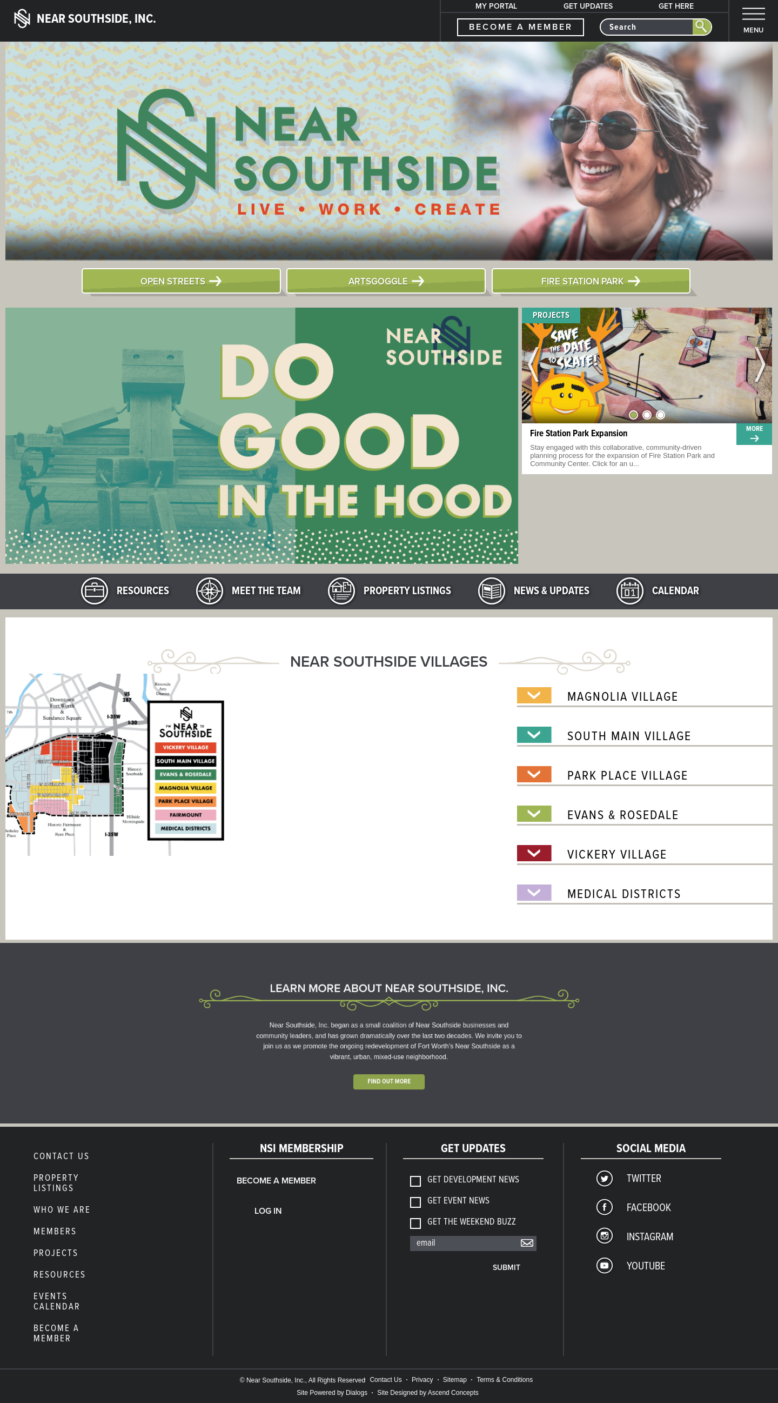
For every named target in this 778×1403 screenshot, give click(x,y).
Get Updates (588, 6)
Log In (268, 1211)
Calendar (675, 591)
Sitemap (455, 1380)
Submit (506, 1267)
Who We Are (62, 1210)
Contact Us (61, 1157)
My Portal (496, 6)
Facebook (649, 1208)
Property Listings (407, 591)
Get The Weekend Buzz (471, 1223)
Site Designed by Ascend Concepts (427, 1393)
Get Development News (473, 1180)
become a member (521, 27)
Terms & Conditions (505, 1380)
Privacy (422, 1380)
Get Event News (458, 1201)
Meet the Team (266, 591)
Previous (533, 365)
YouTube (646, 1267)
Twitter (644, 1179)
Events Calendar (57, 1302)
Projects (551, 315)
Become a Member (56, 1334)
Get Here (676, 6)
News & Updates (551, 591)
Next (760, 365)
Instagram (650, 1238)
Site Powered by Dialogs (332, 1393)
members (55, 1232)
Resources (143, 591)
